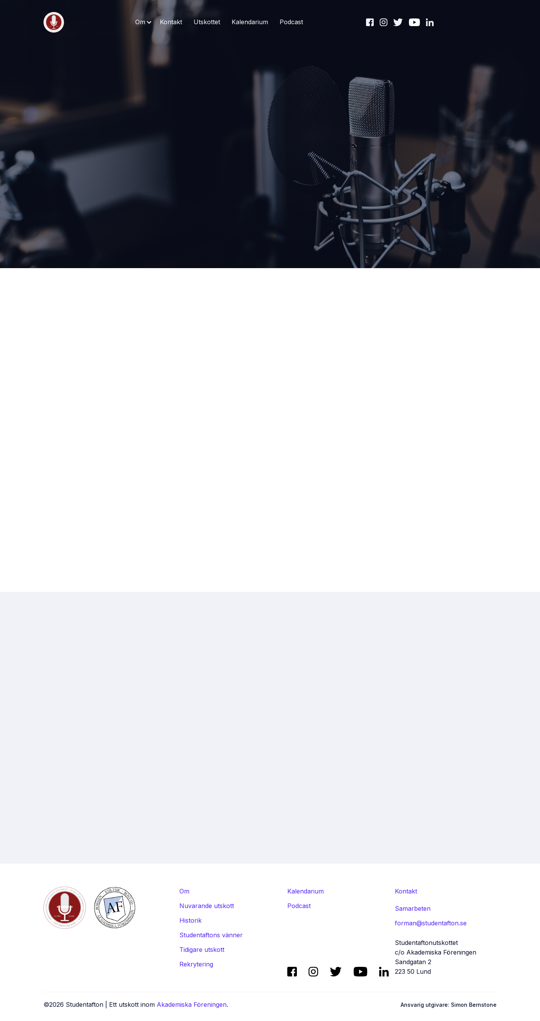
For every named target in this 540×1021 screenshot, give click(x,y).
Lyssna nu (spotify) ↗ (227, 321)
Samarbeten (413, 908)
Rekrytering (196, 964)
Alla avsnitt (459, 714)
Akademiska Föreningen (192, 1004)
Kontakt (171, 22)
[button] (144, 22)
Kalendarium (250, 22)
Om (184, 891)
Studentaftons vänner (211, 935)
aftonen (318, 321)
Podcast (291, 22)
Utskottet (207, 22)
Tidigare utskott (201, 949)
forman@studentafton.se (431, 923)
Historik (190, 920)
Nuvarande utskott (206, 906)
